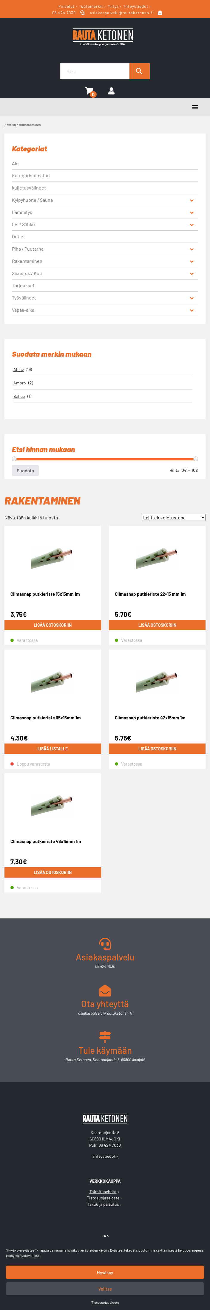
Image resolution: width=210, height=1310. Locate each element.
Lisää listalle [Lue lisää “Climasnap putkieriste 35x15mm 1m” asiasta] (53, 748)
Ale (15, 163)
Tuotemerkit (91, 6)
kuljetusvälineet (29, 187)
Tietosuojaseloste (105, 1302)
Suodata (25, 470)
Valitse (105, 1289)
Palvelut (66, 6)
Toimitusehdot (103, 1191)
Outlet (18, 236)
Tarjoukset (23, 285)
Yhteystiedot (135, 6)
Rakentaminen (27, 261)
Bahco (19, 396)
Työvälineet (24, 297)
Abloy (18, 369)
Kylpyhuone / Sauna (32, 200)
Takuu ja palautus (103, 1204)
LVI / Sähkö (23, 224)
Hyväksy (105, 1272)
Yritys (113, 6)
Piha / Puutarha (28, 249)
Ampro (19, 382)
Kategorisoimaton (31, 175)
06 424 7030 (64, 12)
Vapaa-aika (23, 310)
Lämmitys (22, 212)
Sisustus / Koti (27, 273)
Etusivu (10, 125)
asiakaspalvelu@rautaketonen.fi (122, 12)
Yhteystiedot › (105, 1156)
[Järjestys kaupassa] (174, 517)
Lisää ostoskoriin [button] (53, 625)
